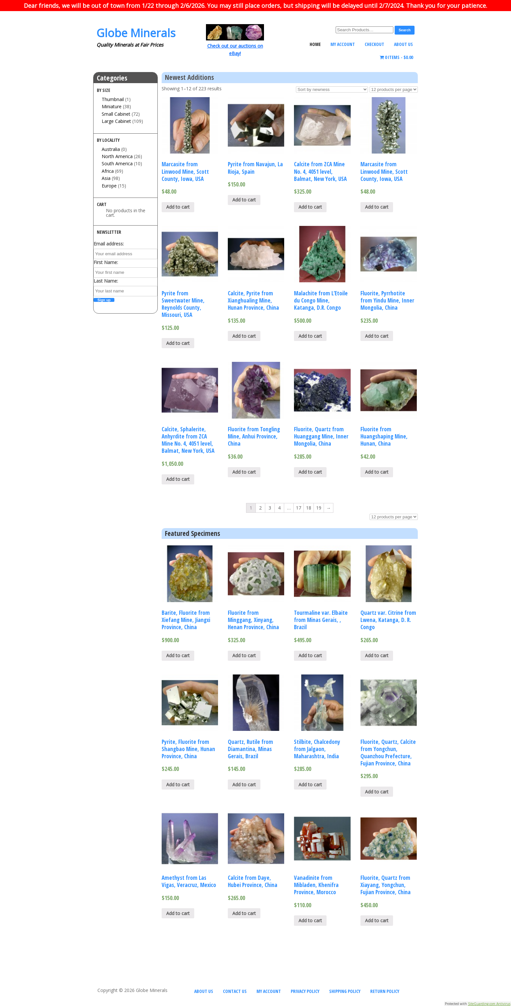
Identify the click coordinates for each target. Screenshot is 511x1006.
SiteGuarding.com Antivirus (489, 1003)
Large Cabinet (116, 121)
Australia (111, 149)
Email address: (109, 244)
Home (315, 44)
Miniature (112, 106)
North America (117, 156)
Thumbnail (113, 99)
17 (298, 508)
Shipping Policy (344, 991)
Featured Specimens (192, 533)
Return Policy (384, 991)
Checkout (374, 44)
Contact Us (235, 991)
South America (117, 163)
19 (318, 508)
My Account (342, 44)
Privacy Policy (305, 991)
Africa (108, 171)
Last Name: (106, 281)
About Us (403, 44)
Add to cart (178, 207)
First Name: (106, 262)
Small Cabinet (116, 114)
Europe (109, 186)
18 (308, 508)
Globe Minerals (136, 32)
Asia (106, 178)
